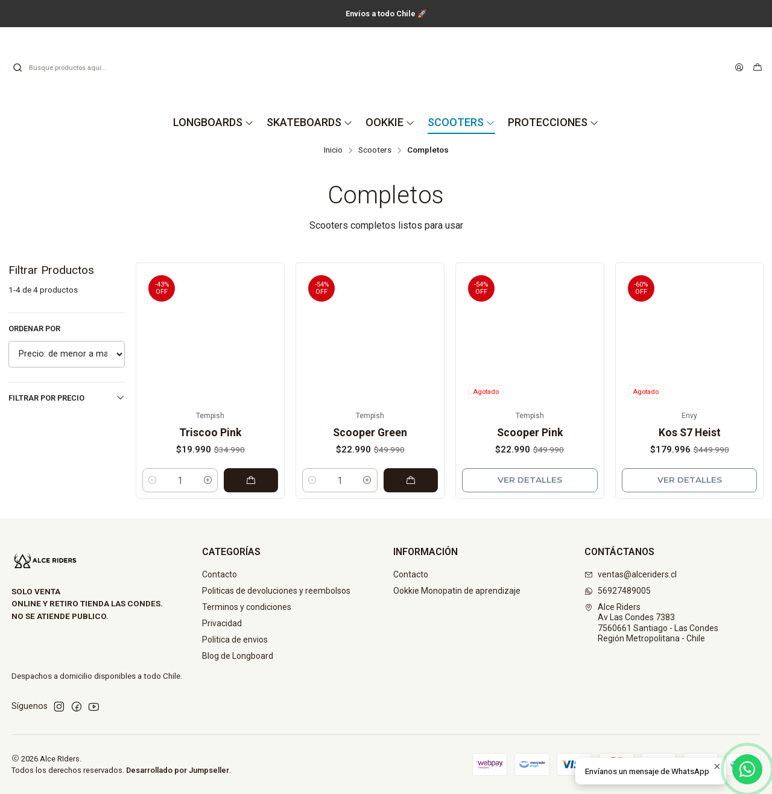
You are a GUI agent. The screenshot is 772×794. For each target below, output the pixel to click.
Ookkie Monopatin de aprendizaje (456, 591)
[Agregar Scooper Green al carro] (411, 480)
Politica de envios (235, 639)
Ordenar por (34, 328)
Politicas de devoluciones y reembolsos (276, 591)
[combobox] (73, 68)
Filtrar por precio (66, 397)
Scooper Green (370, 433)
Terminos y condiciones (246, 607)
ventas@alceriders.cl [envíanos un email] (630, 574)
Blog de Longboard (237, 656)
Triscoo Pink (210, 433)
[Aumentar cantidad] (207, 480)
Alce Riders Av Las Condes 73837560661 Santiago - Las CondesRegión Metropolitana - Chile (651, 623)
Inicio (333, 150)
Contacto (219, 574)
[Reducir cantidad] (152, 480)
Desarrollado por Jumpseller (177, 770)
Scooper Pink (530, 433)
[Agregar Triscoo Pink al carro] (251, 480)
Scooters (374, 150)
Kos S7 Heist (690, 433)
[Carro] (757, 67)
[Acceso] (739, 67)
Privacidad (222, 623)
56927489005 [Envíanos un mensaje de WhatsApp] (617, 591)
